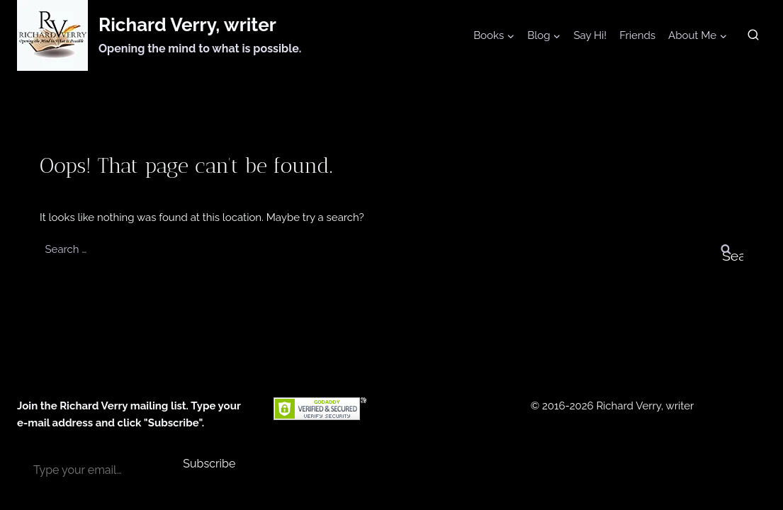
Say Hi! (590, 35)
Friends (637, 35)
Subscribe (209, 463)
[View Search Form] (753, 35)
